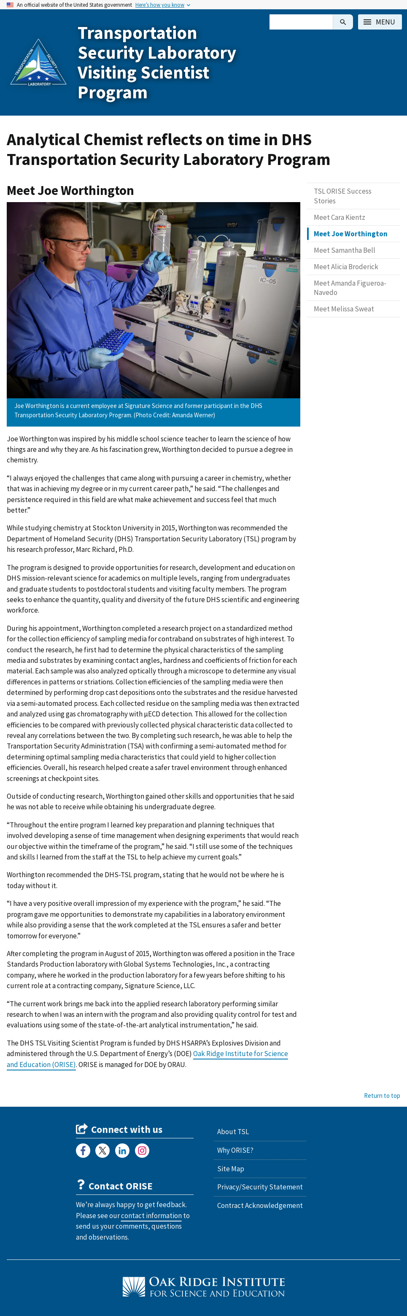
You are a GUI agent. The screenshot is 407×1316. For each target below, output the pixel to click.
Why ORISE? (235, 1150)
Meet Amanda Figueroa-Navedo (350, 287)
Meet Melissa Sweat (344, 308)
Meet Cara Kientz (339, 217)
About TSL (233, 1131)
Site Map (230, 1168)
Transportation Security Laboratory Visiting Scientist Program (157, 62)
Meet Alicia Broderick (346, 266)
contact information (151, 1215)
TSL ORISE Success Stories (343, 195)
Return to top (382, 1095)
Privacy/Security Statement (260, 1187)
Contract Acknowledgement (260, 1205)
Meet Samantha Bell (344, 250)
